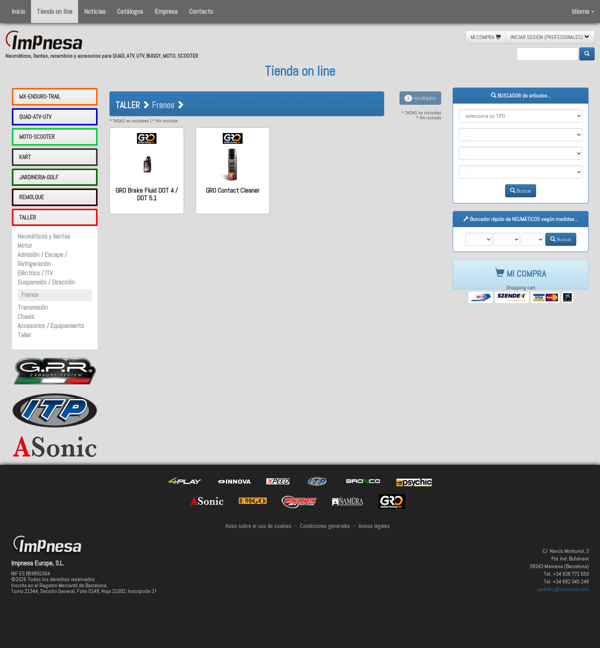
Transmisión (33, 308)
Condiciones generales (325, 526)
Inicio (18, 11)
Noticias (95, 11)
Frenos (30, 295)
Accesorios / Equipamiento (51, 326)
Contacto (201, 11)
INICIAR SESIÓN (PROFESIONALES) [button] (550, 37)
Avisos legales (374, 526)
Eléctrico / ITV (35, 273)
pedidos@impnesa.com (563, 589)
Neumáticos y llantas (44, 236)
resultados (420, 97)
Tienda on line (54, 11)
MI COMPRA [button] (486, 37)
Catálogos (130, 11)
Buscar (520, 190)
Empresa (166, 11)
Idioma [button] (583, 11)
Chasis (26, 317)
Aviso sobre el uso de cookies (258, 526)
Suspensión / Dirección (46, 282)
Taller (24, 335)
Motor (25, 246)
